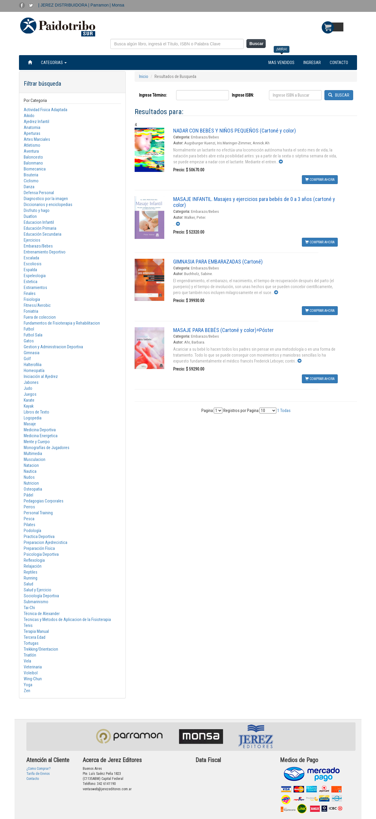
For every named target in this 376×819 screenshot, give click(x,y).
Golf (27, 358)
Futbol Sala (33, 335)
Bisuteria (31, 175)
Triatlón (30, 655)
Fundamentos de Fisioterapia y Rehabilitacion (62, 323)
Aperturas (32, 133)
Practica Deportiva (39, 536)
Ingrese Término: (153, 95)
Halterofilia (33, 364)
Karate (29, 400)
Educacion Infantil (39, 222)
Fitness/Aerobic (37, 305)
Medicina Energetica (41, 435)
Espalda (30, 269)
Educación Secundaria (42, 234)
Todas (285, 410)
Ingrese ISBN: (243, 95)
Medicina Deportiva (40, 429)
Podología (32, 530)
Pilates (29, 524)
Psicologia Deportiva (41, 554)
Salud (28, 584)
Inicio (143, 76)
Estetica (30, 281)
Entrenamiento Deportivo (45, 252)
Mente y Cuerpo (37, 441)
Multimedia (33, 453)
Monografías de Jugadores (46, 447)
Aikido (29, 115)
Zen (27, 690)
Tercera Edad (34, 637)
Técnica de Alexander (42, 613)
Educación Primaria (40, 228)
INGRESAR (312, 62)
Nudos (29, 477)
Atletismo (32, 145)
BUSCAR (338, 95)
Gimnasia (31, 352)
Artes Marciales (37, 139)
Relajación (33, 566)
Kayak (29, 406)
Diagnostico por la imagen (46, 198)
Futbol (29, 329)
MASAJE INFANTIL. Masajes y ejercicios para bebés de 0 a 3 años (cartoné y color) (254, 202)
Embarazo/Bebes (38, 246)
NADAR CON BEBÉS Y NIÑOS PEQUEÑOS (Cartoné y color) (234, 130)
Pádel (28, 495)
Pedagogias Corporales (43, 501)
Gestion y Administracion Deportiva (53, 346)
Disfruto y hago (37, 210)
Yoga (28, 684)
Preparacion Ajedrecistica (45, 542)
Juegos (30, 394)
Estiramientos (35, 287)
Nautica (30, 471)
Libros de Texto (36, 412)
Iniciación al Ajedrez (41, 376)
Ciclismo (31, 180)
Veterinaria (33, 667)
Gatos (29, 341)
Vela (27, 661)
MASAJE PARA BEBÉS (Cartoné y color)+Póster (223, 330)
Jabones (31, 382)
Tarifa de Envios (38, 774)
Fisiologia (32, 299)
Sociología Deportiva (41, 595)
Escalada (31, 258)
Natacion (31, 465)
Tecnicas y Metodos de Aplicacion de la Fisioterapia (67, 619)
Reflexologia (34, 560)
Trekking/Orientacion (41, 649)
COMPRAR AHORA (319, 180)
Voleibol (31, 672)
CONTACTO (339, 62)
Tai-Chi (29, 607)
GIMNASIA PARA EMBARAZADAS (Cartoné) (218, 261)
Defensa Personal (39, 192)
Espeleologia (35, 275)
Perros (29, 507)
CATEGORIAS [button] (54, 62)
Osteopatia (33, 489)
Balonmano (33, 163)
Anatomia (32, 127)
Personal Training (38, 512)
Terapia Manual (36, 631)
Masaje (30, 424)
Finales (30, 293)
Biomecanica (35, 169)
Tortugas (31, 643)
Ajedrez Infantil (36, 121)
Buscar (256, 43)
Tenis (28, 625)
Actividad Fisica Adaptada (45, 109)
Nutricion (31, 483)
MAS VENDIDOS (281, 62)
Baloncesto (33, 157)
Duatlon (30, 216)
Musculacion (34, 459)
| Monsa (117, 5)
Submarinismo (36, 601)
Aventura (31, 151)
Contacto (32, 779)
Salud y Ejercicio (37, 589)
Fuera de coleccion (40, 317)
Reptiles (30, 572)
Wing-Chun (33, 678)
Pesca (29, 518)
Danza (29, 186)
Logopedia (33, 418)
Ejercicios (32, 240)
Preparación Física (39, 548)
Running (30, 578)
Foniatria (31, 311)
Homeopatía (34, 370)
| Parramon (98, 5)
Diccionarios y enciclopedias (48, 204)
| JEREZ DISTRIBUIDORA (63, 5)
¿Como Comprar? (38, 769)
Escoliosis (33, 263)
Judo (28, 388)
